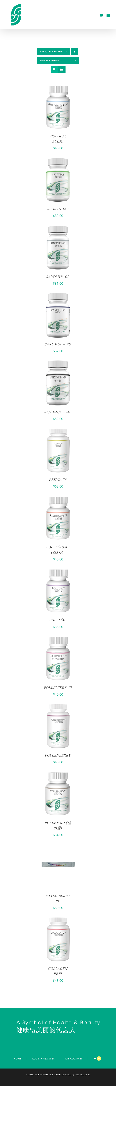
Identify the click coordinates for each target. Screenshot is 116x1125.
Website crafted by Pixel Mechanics (73, 1074)
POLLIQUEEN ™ (58, 687)
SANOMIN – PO (58, 344)
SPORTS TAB (58, 209)
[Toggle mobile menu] (108, 15)
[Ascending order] (74, 51)
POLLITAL (57, 620)
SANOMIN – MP (57, 412)
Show (49, 60)
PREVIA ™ (58, 479)
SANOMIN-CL (58, 276)
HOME (18, 1058)
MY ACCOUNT (73, 1058)
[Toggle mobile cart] (101, 15)
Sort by (51, 51)
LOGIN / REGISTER (43, 1058)
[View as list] (61, 69)
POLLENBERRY (58, 755)
